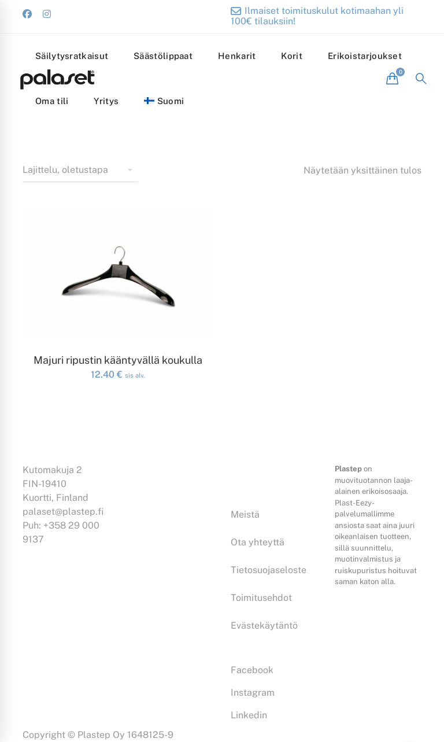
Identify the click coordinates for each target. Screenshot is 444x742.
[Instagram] (252, 693)
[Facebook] (252, 670)
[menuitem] (164, 101)
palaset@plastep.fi (63, 511)
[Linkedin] (249, 715)
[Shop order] (80, 170)
